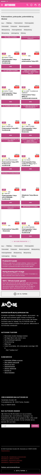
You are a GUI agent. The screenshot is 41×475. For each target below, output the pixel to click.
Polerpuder (14, 26)
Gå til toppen (20, 293)
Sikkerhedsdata (9, 372)
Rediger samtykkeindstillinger (10, 467)
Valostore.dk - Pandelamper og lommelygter (13, 457)
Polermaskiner (18, 23)
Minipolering (5, 33)
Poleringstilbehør (17, 29)
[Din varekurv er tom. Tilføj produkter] (39, 5)
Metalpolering (6, 29)
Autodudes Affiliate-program (13, 360)
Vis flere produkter (20, 241)
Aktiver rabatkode (10, 368)
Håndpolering (28, 29)
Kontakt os (7, 370)
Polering (9, 23)
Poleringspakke (29, 23)
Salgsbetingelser (9, 366)
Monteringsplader (24, 26)
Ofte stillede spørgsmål (11, 362)
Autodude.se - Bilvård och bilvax (10, 458)
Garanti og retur (9, 364)
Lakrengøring (15, 33)
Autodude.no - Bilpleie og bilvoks (10, 462)
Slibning (23, 33)
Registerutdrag (5, 450)
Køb (10, 66)
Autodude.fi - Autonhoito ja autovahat (11, 460)
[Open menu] (2, 5)
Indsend (35, 426)
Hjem (2, 23)
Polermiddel (5, 26)
